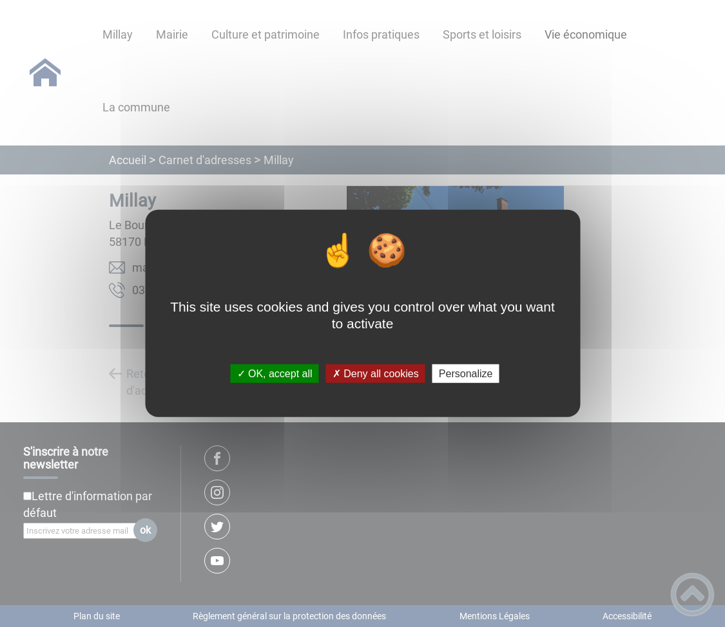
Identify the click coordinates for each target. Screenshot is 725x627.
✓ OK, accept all (275, 373)
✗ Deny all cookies (376, 373)
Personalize (466, 373)
